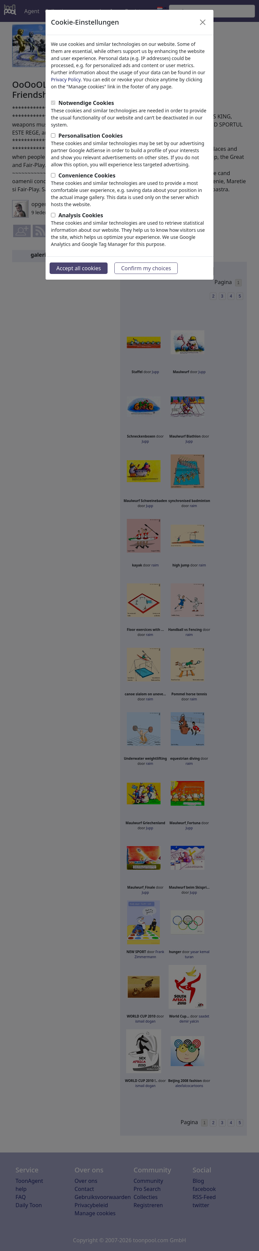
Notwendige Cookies (86, 103)
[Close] (202, 22)
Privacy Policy (66, 79)
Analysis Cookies (80, 215)
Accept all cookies (78, 268)
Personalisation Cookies (90, 135)
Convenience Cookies (86, 175)
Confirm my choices (146, 268)
